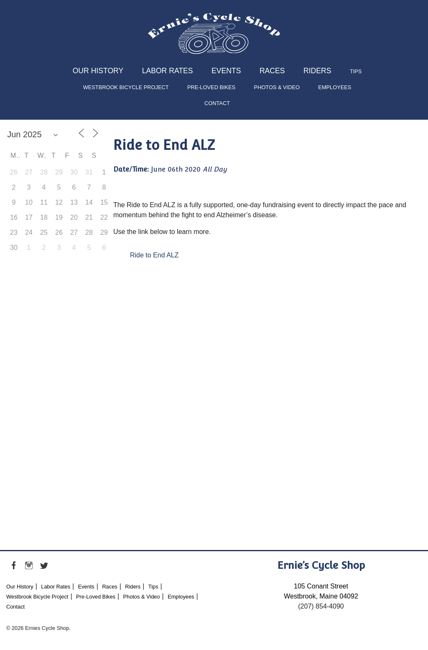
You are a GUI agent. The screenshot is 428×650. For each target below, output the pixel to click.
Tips (356, 71)
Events (226, 71)
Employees (334, 87)
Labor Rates (167, 71)
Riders (317, 71)
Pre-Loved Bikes (211, 87)
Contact (217, 103)
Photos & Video (277, 87)
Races (272, 71)
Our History (98, 71)
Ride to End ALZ (154, 255)
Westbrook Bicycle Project (126, 87)
